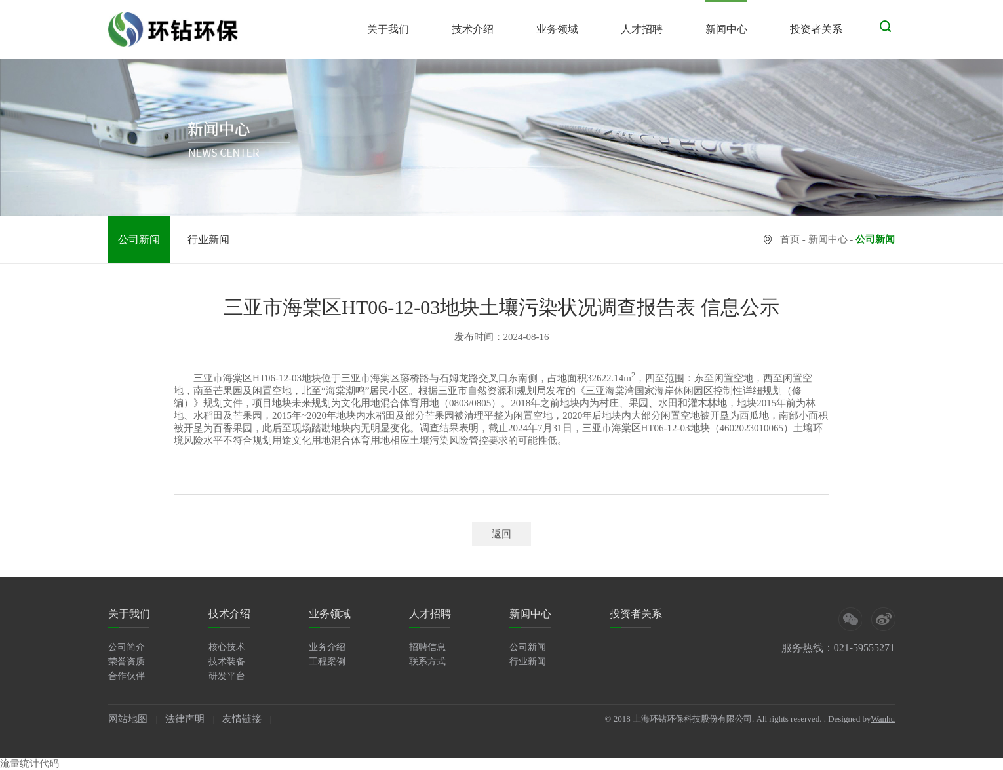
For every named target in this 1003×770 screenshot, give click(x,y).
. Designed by (847, 718)
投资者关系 (816, 29)
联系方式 (427, 661)
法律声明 (185, 719)
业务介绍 (327, 647)
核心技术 (226, 647)
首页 (790, 239)
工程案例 (327, 661)
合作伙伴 (126, 676)
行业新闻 (208, 239)
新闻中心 (726, 29)
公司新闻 (139, 239)
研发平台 (226, 676)
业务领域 (557, 29)
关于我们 (388, 29)
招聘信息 (427, 647)
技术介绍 (473, 29)
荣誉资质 (126, 661)
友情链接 (242, 719)
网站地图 (128, 719)
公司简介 (126, 647)
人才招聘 (642, 29)
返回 (501, 534)
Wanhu (883, 718)
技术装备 (226, 661)
